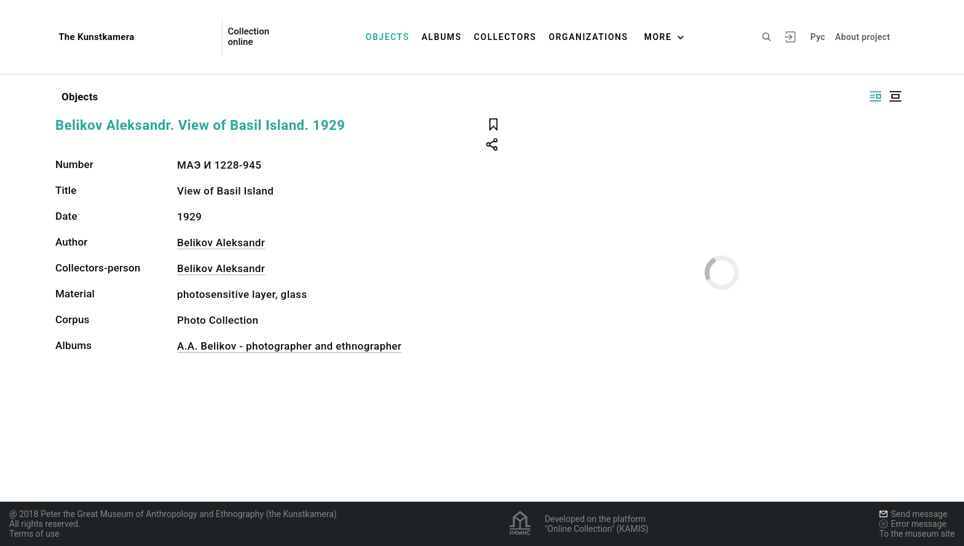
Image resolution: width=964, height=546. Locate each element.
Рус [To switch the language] (817, 37)
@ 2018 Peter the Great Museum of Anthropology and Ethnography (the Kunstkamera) (173, 514)
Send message (913, 514)
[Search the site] (767, 37)
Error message (913, 524)
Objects (387, 37)
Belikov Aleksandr (221, 242)
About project (862, 37)
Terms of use (34, 534)
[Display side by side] (875, 96)
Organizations (588, 37)
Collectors (505, 37)
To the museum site (917, 534)
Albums (442, 37)
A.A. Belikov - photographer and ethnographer (289, 346)
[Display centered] (895, 96)
